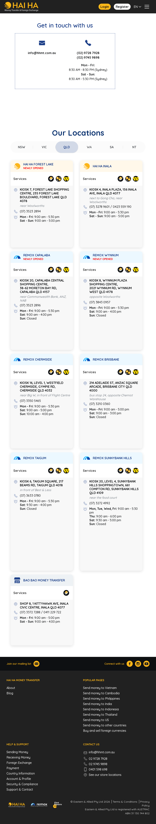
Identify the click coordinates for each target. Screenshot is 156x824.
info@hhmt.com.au (42, 53)
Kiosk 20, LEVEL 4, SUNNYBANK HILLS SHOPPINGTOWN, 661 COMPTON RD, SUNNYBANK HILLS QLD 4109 (114, 487)
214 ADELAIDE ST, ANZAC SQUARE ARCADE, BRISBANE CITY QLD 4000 (113, 386)
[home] (22, 6)
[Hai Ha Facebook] (130, 664)
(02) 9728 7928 (88, 53)
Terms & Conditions (125, 801)
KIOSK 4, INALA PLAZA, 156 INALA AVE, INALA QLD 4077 (113, 191)
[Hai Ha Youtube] (146, 664)
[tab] (22, 147)
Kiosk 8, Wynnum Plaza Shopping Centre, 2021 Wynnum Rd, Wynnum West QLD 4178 (110, 286)
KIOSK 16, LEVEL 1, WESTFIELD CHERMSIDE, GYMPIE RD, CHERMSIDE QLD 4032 (41, 386)
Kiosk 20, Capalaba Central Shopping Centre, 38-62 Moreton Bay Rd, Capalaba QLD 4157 (42, 286)
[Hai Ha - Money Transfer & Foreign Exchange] (16, 805)
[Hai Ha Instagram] (138, 664)
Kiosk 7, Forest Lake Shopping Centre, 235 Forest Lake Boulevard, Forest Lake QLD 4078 (44, 195)
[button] (138, 7)
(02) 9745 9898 (88, 57)
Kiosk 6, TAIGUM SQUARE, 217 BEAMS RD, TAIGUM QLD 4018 (41, 483)
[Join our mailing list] (36, 664)
